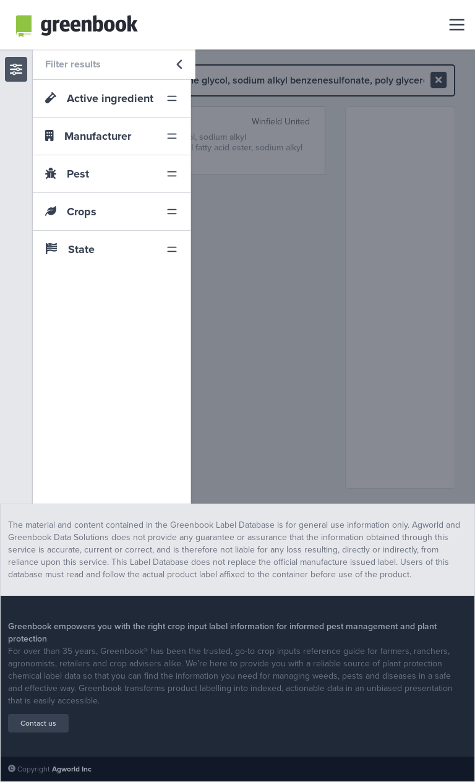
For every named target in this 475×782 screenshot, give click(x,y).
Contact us (38, 723)
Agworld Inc (72, 769)
